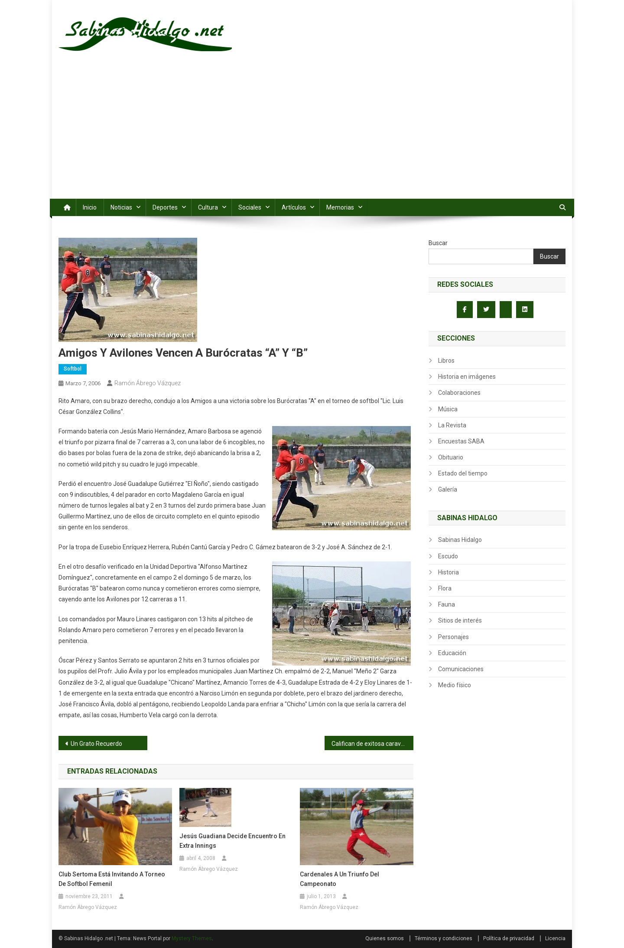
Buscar (438, 242)
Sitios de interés (460, 620)
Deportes (165, 207)
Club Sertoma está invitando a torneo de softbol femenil (111, 879)
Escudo (448, 556)
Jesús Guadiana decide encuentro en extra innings (232, 841)
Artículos (294, 207)
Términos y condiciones (443, 938)
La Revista (452, 425)
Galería (447, 489)
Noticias (121, 207)
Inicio (90, 207)
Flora (445, 588)
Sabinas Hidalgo (460, 539)
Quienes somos (384, 938)
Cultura (208, 207)
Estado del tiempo (463, 473)
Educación (452, 652)
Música (448, 409)
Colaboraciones (459, 392)
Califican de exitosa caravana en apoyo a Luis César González (372, 743)
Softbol (72, 369)
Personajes (453, 636)
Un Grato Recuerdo (96, 743)
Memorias (340, 207)
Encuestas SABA (461, 441)
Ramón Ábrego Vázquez (147, 383)
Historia (448, 572)
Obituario (450, 457)
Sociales (249, 207)
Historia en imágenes (467, 376)
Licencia (555, 938)
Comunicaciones (461, 669)
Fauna (446, 604)
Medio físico (454, 685)
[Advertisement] (312, 133)
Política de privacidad (508, 938)
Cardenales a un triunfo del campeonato (339, 879)
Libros (446, 360)
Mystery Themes (192, 938)
